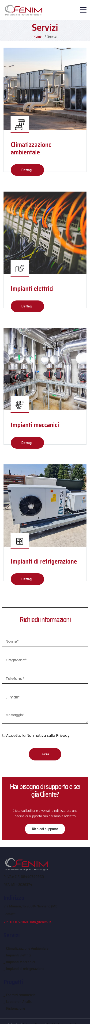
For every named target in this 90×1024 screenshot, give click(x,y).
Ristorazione (15, 1008)
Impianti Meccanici (20, 962)
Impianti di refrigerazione (44, 561)
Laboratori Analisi (19, 1001)
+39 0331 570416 (16, 922)
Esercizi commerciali (22, 995)
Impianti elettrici (32, 289)
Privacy (63, 735)
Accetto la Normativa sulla (38, 735)
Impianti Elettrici (18, 955)
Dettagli (27, 170)
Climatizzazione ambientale (31, 148)
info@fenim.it (40, 922)
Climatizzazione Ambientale (27, 948)
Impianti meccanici (35, 425)
